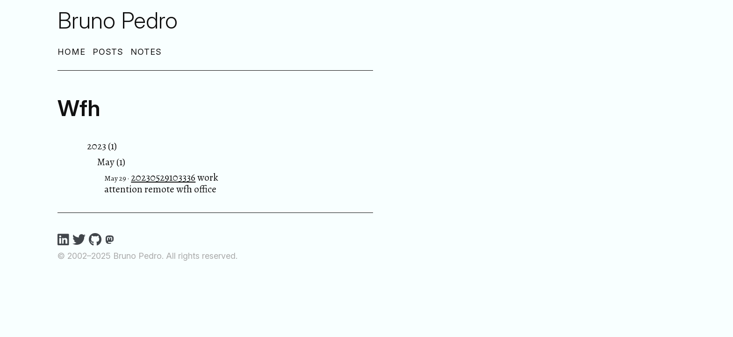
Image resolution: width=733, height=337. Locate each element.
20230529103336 (163, 177)
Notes (146, 52)
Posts (108, 52)
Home (71, 52)
